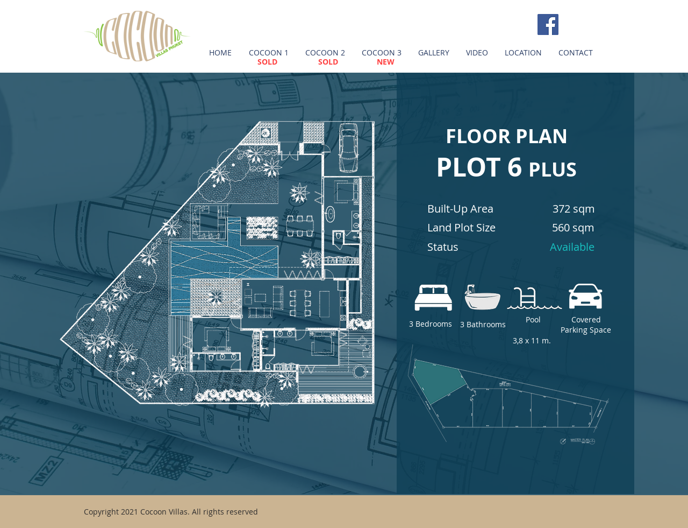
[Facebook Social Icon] (548, 24)
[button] (268, 53)
